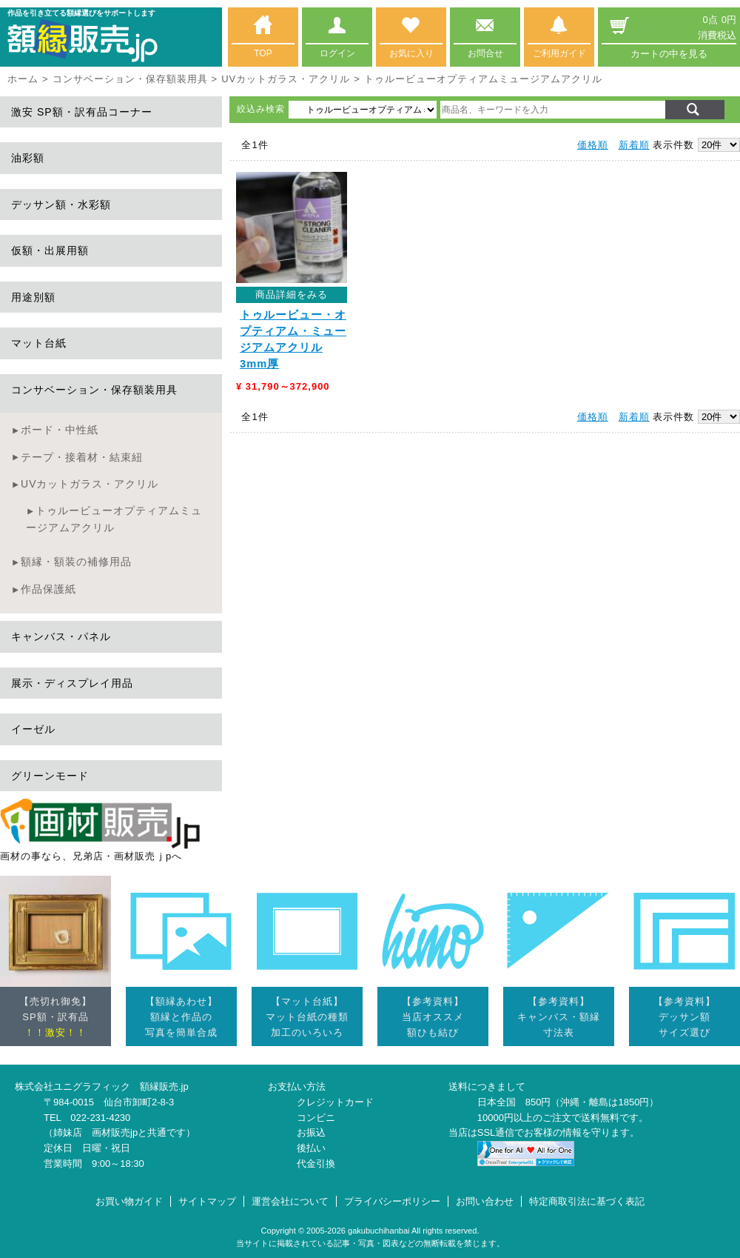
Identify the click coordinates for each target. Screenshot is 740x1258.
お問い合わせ (485, 1201)
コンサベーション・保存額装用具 (130, 78)
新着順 (634, 144)
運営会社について (290, 1201)
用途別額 (33, 297)
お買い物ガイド (129, 1201)
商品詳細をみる (291, 294)
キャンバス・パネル (61, 636)
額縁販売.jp (164, 1086)
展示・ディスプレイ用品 (72, 683)
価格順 (592, 144)
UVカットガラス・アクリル (285, 78)
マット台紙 (39, 343)
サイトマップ (207, 1201)
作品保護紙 (48, 589)
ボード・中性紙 (59, 430)
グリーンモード (50, 776)
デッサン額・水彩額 (61, 204)
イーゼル (33, 729)
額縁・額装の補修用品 (76, 562)
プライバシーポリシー (392, 1201)
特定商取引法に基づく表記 (587, 1201)
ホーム (22, 78)
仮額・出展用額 (50, 250)
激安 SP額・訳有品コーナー (81, 112)
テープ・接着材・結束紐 (82, 457)
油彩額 (27, 158)
